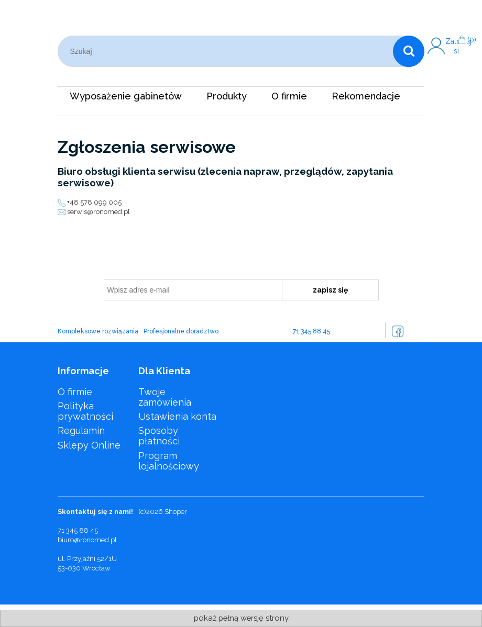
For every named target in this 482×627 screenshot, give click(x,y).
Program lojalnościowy (168, 461)
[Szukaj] (408, 51)
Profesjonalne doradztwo (181, 331)
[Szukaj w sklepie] (227, 51)
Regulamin (81, 430)
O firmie (75, 391)
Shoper (176, 512)
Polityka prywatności (85, 411)
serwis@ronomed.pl (98, 212)
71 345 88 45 (311, 331)
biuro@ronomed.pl (87, 540)
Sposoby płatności (159, 435)
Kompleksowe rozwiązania (98, 331)
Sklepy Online (89, 445)
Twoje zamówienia (164, 397)
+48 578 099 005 (94, 202)
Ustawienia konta (177, 416)
